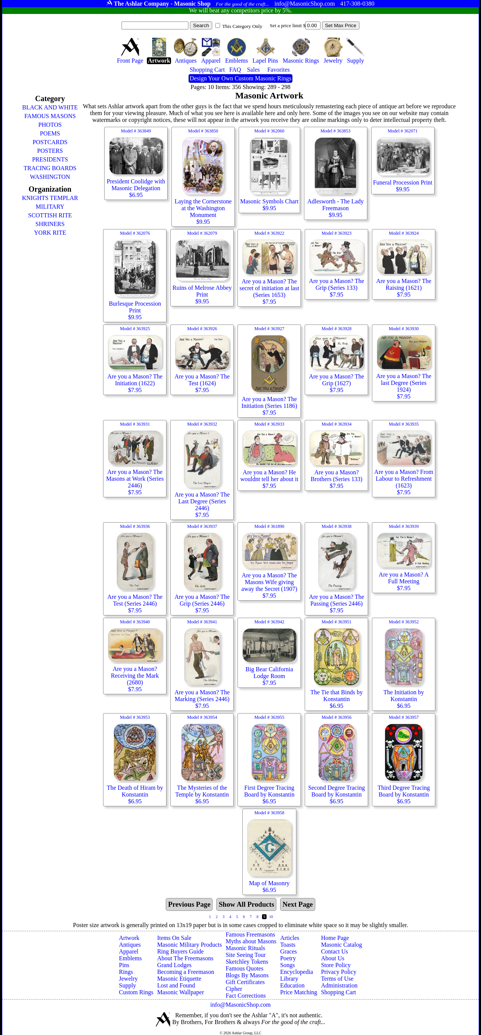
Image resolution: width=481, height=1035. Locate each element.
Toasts (288, 944)
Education (292, 985)
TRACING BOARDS (49, 168)
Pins (124, 965)
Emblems (130, 958)
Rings (126, 972)
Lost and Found (176, 985)
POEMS (50, 133)
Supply (127, 985)
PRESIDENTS (50, 159)
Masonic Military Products (189, 944)
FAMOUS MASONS (50, 116)
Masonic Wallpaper (180, 992)
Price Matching (298, 992)
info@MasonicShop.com (240, 1004)
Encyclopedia (296, 972)
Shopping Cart (338, 992)
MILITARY (49, 206)
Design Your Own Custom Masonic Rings (240, 78)
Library (289, 978)
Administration (339, 985)
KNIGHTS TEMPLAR (50, 198)
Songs (287, 965)
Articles (289, 938)
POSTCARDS (49, 142)
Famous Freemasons (250, 934)
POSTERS (50, 151)
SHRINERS (50, 224)
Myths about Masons (251, 941)
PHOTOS (50, 124)
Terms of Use (337, 978)
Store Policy (336, 965)
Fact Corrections (246, 995)
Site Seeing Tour (246, 955)
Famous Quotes (245, 968)
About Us (332, 958)
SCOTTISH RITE (50, 215)
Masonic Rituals (245, 948)
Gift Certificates (245, 982)
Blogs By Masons (247, 975)
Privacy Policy (338, 972)
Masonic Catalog (341, 944)
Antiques (130, 944)
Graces (288, 951)
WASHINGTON (50, 177)
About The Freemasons (185, 958)
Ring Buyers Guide (180, 951)
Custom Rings (136, 992)
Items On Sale (174, 938)
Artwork (129, 938)
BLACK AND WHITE (50, 107)
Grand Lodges (174, 965)
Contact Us (334, 951)
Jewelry (128, 978)
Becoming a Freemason (185, 972)
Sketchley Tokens (247, 961)
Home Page (335, 938)
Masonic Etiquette (179, 978)
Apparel (129, 951)
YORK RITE (50, 232)
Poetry (288, 958)
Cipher (234, 989)
